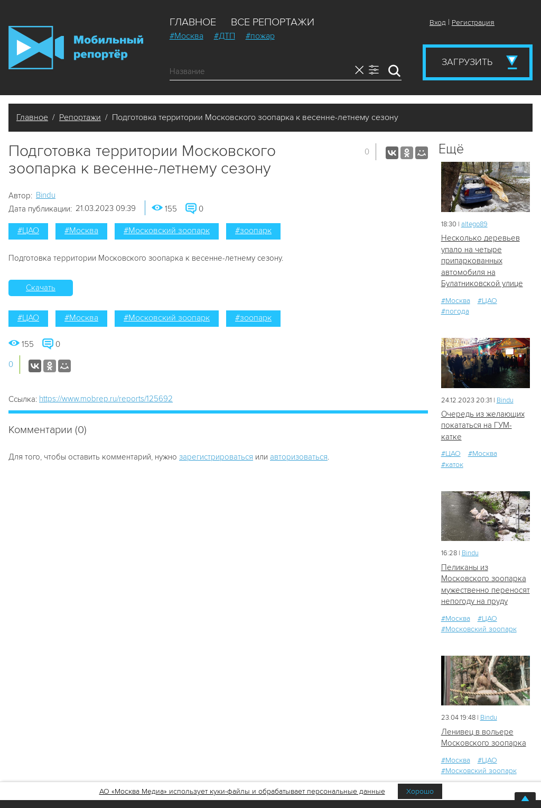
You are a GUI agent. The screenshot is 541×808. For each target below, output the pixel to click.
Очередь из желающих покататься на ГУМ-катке (483, 425)
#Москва (186, 36)
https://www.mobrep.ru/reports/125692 (106, 398)
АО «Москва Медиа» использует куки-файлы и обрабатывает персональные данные (242, 791)
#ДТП (224, 36)
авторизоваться (299, 457)
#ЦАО (28, 230)
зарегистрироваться (216, 457)
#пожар (260, 36)
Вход (438, 22)
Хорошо (420, 791)
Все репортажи (272, 22)
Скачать (40, 287)
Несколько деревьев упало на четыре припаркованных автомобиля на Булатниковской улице (482, 260)
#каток (452, 464)
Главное (193, 22)
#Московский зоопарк (167, 230)
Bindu (45, 195)
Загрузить (467, 62)
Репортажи (80, 117)
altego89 (474, 224)
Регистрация (473, 22)
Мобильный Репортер (75, 47)
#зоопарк (253, 230)
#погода (455, 311)
